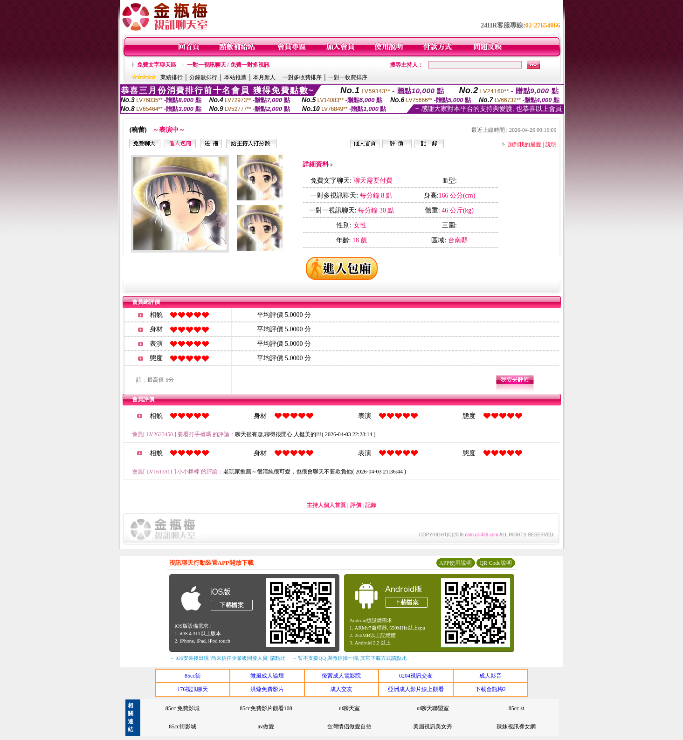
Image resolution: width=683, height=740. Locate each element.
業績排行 (171, 77)
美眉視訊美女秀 (432, 726)
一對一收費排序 (347, 77)
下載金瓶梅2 (490, 689)
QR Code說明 (496, 563)
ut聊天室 (349, 708)
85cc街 (193, 675)
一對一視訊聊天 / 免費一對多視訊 (228, 65)
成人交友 (341, 689)
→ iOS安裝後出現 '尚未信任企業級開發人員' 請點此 (227, 658)
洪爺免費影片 (267, 689)
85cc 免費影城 (183, 708)
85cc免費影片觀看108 (266, 708)
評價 (355, 505)
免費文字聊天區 (156, 65)
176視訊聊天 (192, 689)
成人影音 (490, 675)
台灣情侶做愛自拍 (349, 726)
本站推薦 (235, 77)
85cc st (516, 708)
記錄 (370, 505)
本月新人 (264, 77)
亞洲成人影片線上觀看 (416, 689)
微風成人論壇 (267, 675)
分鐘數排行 (203, 77)
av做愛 (266, 726)
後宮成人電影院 (341, 675)
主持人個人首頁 (326, 505)
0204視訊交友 (416, 675)
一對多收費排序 (302, 77)
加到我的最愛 (524, 144)
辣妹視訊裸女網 (516, 726)
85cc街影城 (182, 726)
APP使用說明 (455, 563)
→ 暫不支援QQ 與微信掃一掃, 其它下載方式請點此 (349, 658)
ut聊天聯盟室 (433, 708)
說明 (551, 144)
